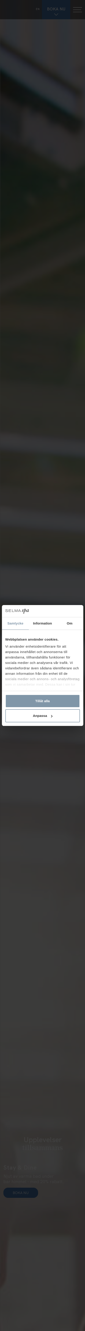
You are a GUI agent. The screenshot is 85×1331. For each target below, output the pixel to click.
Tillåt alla (42, 701)
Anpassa (43, 716)
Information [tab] (42, 623)
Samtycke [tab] (15, 623)
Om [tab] (70, 623)
